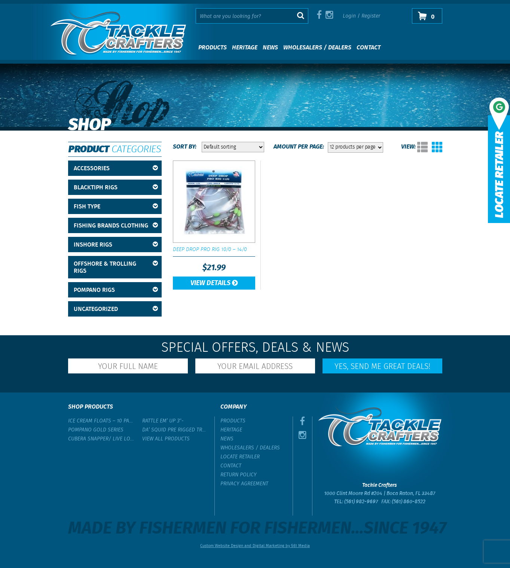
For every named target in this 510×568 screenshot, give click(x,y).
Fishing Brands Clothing (116, 225)
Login (349, 16)
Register (370, 16)
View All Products (166, 439)
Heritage (244, 47)
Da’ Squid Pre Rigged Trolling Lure (175, 430)
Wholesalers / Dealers (317, 47)
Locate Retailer (240, 457)
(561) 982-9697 (361, 502)
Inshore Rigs (116, 245)
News (270, 47)
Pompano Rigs (116, 290)
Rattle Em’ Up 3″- (163, 421)
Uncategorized (116, 309)
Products (212, 47)
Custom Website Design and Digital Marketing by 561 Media (255, 546)
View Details (214, 283)
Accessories (116, 168)
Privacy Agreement (244, 484)
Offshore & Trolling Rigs (116, 267)
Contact (369, 47)
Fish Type (116, 206)
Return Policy (238, 475)
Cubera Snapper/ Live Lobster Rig (101, 439)
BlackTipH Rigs (116, 187)
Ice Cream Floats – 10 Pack (101, 421)
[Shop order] (233, 147)
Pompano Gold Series (95, 430)
